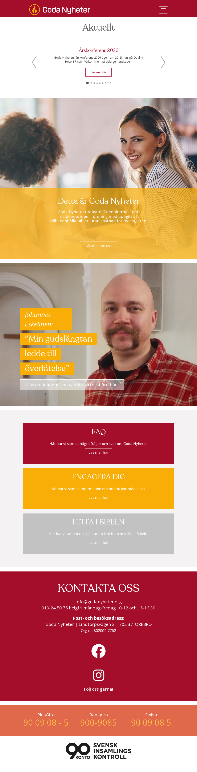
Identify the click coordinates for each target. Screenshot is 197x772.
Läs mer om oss (98, 245)
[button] (34, 62)
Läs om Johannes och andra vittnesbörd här (72, 385)
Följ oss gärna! (98, 689)
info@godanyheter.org (98, 602)
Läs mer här (98, 72)
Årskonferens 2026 (98, 50)
